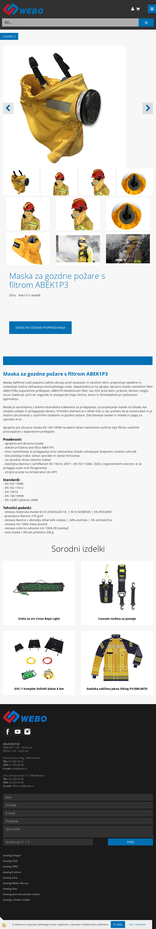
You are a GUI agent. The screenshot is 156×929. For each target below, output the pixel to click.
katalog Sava (10, 877)
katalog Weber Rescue (15, 883)
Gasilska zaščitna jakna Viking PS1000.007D (117, 689)
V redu (117, 924)
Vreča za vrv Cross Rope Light (39, 619)
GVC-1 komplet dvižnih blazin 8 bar (39, 689)
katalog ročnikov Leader (16, 899)
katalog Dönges (12, 855)
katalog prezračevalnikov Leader (21, 894)
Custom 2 (9, 36)
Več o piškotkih (137, 924)
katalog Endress (12, 872)
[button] (147, 108)
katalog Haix (10, 888)
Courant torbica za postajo (117, 619)
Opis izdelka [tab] (78, 361)
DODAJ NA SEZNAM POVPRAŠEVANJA (40, 327)
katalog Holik (10, 861)
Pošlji (130, 842)
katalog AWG (10, 866)
